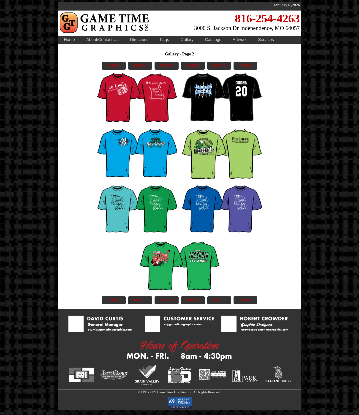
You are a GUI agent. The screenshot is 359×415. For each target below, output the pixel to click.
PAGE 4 (193, 66)
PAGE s (245, 66)
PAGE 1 (113, 66)
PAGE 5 (219, 66)
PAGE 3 (166, 66)
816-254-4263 (267, 18)
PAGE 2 (140, 66)
